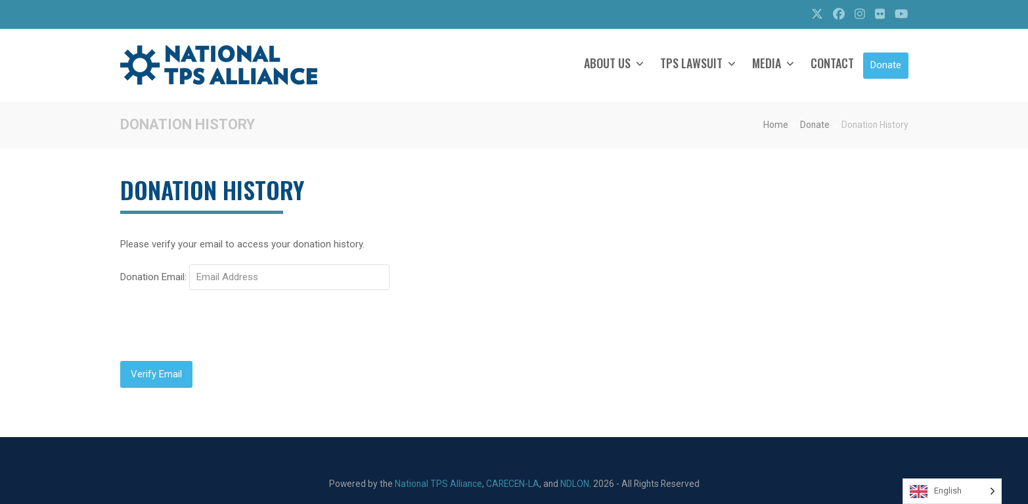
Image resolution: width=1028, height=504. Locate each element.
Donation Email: (153, 277)
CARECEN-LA (512, 483)
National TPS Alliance (438, 483)
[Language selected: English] (952, 491)
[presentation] (220, 325)
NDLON (574, 483)
